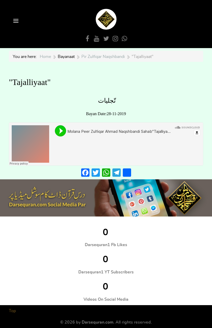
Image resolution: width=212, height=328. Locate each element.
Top (12, 311)
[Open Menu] (15, 21)
